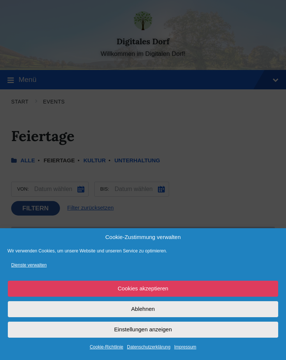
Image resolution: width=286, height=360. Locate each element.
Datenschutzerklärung (149, 347)
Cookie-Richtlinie (106, 347)
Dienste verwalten (29, 265)
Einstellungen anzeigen (143, 329)
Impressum (185, 347)
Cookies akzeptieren (143, 288)
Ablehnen (143, 309)
